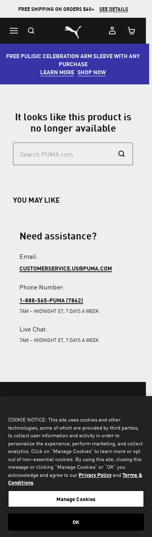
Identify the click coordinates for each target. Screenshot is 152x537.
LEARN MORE (60, 72)
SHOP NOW (95, 72)
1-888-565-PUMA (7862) (51, 300)
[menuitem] (14, 523)
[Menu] (13, 31)
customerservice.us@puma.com (65, 268)
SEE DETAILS (116, 9)
